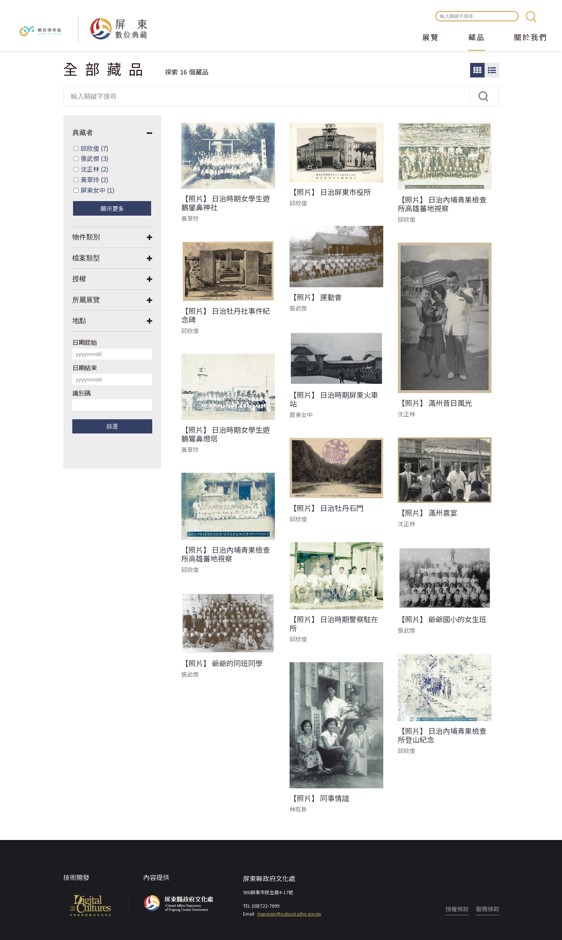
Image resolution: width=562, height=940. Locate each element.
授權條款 (457, 908)
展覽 (430, 37)
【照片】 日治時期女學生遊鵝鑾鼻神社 (225, 203)
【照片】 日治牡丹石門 (327, 508)
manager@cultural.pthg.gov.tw (289, 914)
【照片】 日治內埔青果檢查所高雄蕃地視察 (442, 204)
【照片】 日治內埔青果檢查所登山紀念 (442, 735)
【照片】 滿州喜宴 (427, 512)
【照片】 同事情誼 (319, 798)
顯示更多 (112, 208)
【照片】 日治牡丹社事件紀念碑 (225, 315)
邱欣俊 (94, 148)
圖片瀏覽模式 (477, 70)
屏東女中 (97, 190)
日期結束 (84, 367)
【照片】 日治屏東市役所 (330, 192)
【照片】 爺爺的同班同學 (222, 663)
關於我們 (530, 37)
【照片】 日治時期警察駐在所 (334, 623)
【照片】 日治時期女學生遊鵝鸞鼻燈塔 (225, 434)
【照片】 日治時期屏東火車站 (334, 399)
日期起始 (84, 342)
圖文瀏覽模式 (492, 70)
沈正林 (94, 168)
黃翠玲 (94, 179)
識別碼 (81, 392)
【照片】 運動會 (316, 297)
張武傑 (94, 158)
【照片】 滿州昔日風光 (435, 403)
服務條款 (487, 908)
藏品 (476, 37)
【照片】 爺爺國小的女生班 (442, 619)
